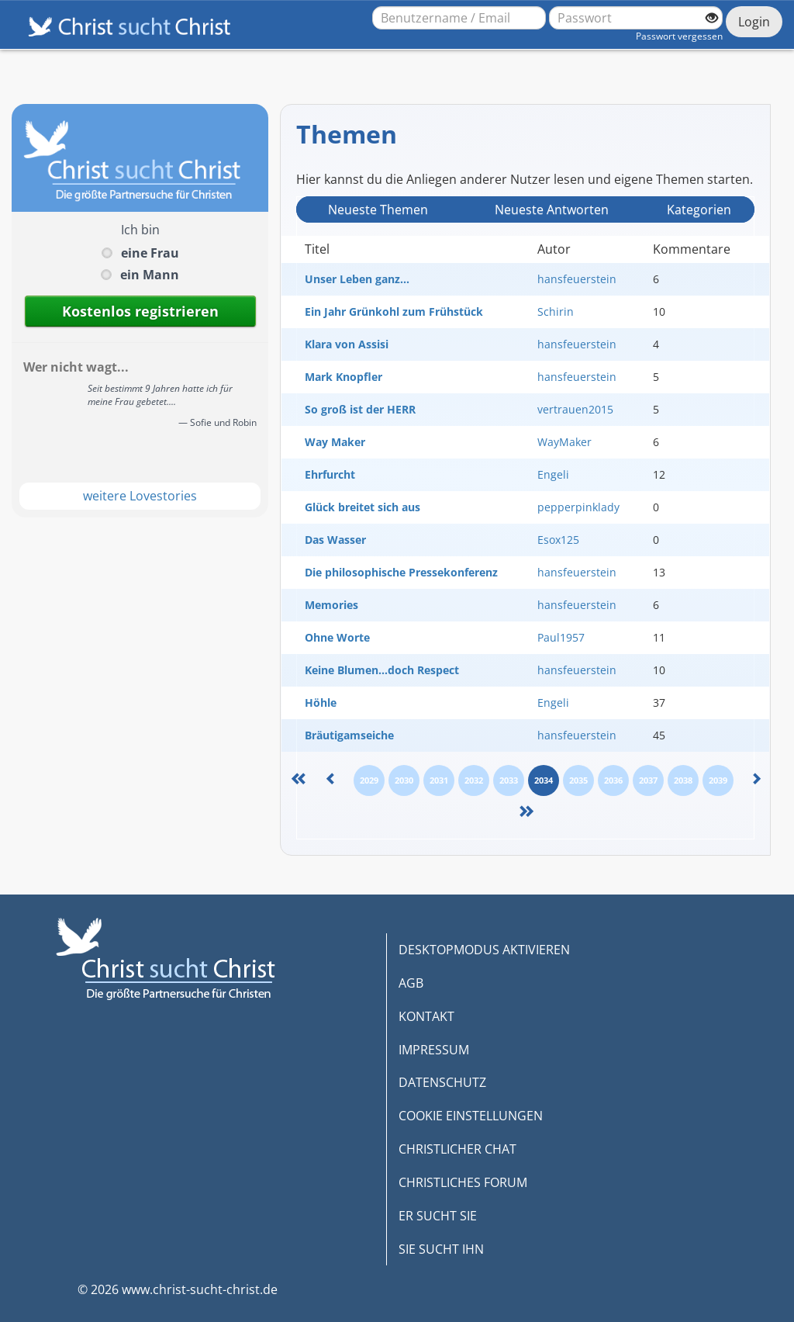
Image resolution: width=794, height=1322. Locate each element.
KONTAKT (426, 1016)
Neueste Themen (378, 209)
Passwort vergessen (679, 36)
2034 (543, 780)
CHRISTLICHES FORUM (463, 1182)
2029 (369, 780)
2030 (404, 780)
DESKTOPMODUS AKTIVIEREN (484, 949)
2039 (718, 780)
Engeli (553, 474)
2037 (648, 780)
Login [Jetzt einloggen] (754, 21)
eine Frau (150, 252)
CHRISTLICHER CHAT (457, 1149)
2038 (683, 780)
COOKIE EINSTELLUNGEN (471, 1115)
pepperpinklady (578, 507)
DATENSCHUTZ (442, 1082)
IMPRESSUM (434, 1049)
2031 (439, 780)
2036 (613, 780)
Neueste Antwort (552, 209)
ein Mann (149, 274)
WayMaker (564, 441)
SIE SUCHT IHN (441, 1249)
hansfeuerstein (576, 279)
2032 (473, 780)
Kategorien (699, 209)
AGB (411, 983)
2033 (508, 780)
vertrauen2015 (575, 409)
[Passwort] (636, 17)
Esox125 (558, 539)
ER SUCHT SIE (438, 1215)
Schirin (555, 311)
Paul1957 (561, 637)
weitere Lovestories (140, 495)
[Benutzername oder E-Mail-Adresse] (459, 17)
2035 (578, 780)
